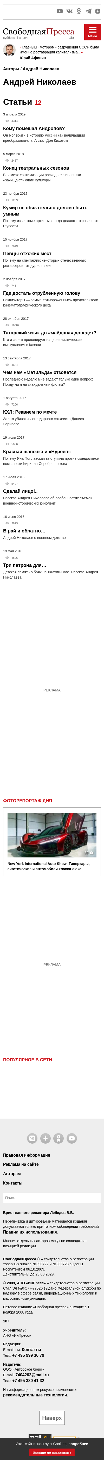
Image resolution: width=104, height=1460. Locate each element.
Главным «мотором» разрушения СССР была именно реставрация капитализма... (59, 49)
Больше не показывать (52, 1452)
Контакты (12, 1183)
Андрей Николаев (41, 69)
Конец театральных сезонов (36, 168)
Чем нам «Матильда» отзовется (40, 372)
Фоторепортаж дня (27, 801)
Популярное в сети (27, 1060)
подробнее (78, 1444)
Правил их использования (30, 1232)
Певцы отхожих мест (27, 253)
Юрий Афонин (33, 58)
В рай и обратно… (24, 530)
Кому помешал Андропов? (34, 128)
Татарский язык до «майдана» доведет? (49, 332)
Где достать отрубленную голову (41, 293)
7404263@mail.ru (32, 1375)
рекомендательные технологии (35, 1395)
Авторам (12, 1173)
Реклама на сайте (21, 1164)
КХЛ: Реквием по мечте (30, 412)
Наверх (52, 1418)
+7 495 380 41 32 (28, 1380)
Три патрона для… (24, 565)
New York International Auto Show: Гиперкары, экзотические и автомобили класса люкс (49, 866)
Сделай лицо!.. (20, 491)
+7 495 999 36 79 (28, 1355)
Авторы (11, 69)
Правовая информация (26, 1155)
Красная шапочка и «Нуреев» (37, 451)
